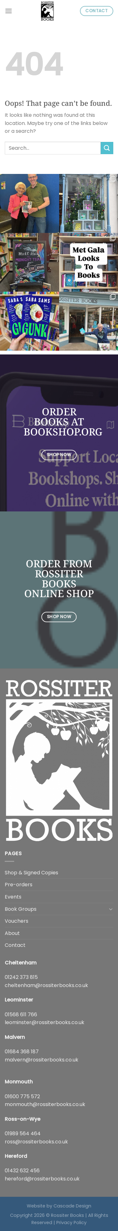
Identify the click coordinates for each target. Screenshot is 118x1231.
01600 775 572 (22, 1096)
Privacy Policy (71, 1222)
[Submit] (107, 148)
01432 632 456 (22, 1170)
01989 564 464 (23, 1133)
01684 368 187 (22, 1051)
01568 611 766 (21, 1014)
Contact (15, 945)
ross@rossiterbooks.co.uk (36, 1141)
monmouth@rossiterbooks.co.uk (45, 1104)
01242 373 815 (21, 977)
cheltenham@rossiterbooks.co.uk (46, 985)
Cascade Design (72, 1206)
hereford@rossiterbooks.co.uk (42, 1178)
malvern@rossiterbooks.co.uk (41, 1059)
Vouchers (16, 921)
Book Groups (21, 909)
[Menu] (8, 11)
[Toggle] (110, 909)
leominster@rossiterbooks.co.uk (44, 1022)
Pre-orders (18, 884)
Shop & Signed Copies (31, 872)
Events (13, 896)
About (12, 933)
